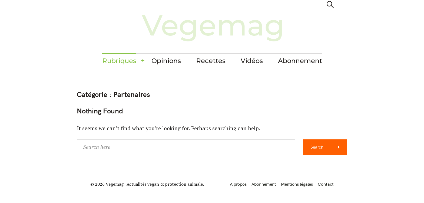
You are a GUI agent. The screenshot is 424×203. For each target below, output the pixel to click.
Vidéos (252, 61)
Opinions (166, 61)
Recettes (211, 61)
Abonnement (300, 61)
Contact (326, 184)
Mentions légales (297, 184)
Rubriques (119, 61)
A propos (238, 184)
